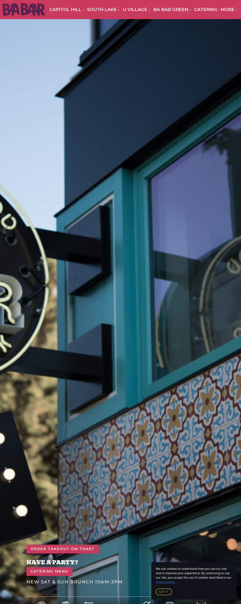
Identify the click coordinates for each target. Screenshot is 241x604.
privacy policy (165, 582)
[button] (67, 9)
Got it (164, 591)
